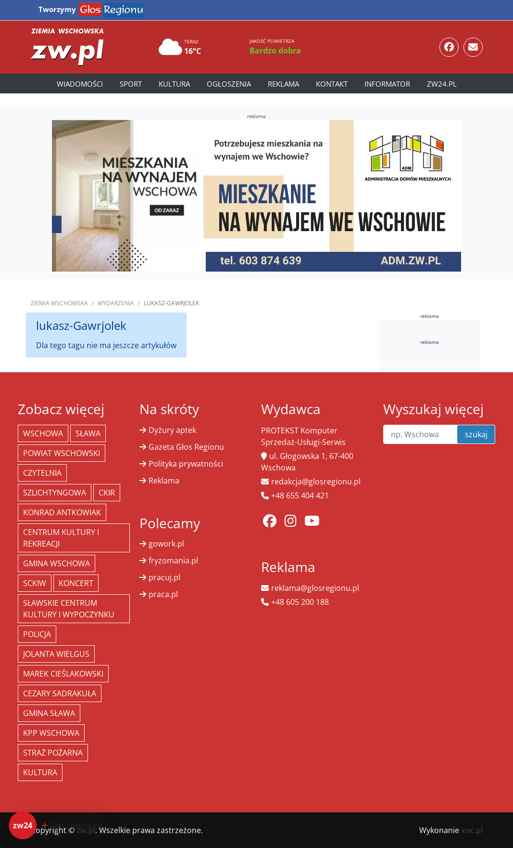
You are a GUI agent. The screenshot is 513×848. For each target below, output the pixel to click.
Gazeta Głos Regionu (186, 447)
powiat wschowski (61, 453)
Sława (87, 433)
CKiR (107, 492)
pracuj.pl (164, 577)
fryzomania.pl (173, 560)
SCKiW (34, 583)
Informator (387, 84)
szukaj (476, 434)
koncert (76, 583)
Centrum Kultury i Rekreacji (61, 538)
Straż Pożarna (53, 752)
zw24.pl (442, 84)
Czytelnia (42, 473)
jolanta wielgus (56, 654)
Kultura (174, 84)
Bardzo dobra (275, 50)
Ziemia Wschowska (59, 303)
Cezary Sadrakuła (59, 693)
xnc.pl (472, 830)
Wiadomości (80, 84)
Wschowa (43, 433)
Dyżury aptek (172, 430)
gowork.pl (166, 543)
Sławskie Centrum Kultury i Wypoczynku (68, 609)
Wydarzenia (116, 303)
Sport (131, 84)
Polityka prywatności (186, 463)
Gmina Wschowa (56, 563)
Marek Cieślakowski (63, 673)
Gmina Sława (49, 713)
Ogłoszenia (229, 84)
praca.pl (163, 594)
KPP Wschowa (51, 733)
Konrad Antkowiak (62, 512)
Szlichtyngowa (54, 492)
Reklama (283, 84)
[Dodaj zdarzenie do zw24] (60, 825)
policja (37, 634)
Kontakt (332, 84)
